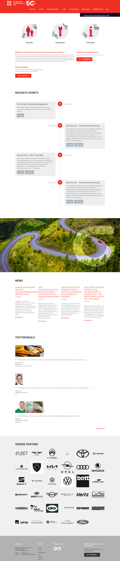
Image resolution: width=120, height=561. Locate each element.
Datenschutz (62, 554)
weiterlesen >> (19, 317)
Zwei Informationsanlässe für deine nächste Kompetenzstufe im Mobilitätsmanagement (49, 292)
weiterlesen (88, 34)
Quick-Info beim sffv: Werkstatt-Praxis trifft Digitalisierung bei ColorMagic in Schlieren (71, 292)
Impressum (55, 554)
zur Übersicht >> (101, 376)
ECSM (41, 9)
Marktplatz (98, 9)
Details (20, 115)
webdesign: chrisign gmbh (45, 554)
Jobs (64, 9)
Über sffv (86, 9)
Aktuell (32, 9)
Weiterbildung (53, 9)
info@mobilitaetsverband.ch (28, 501)
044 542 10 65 (24, 500)
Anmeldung (78, 145)
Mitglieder (73, 9)
